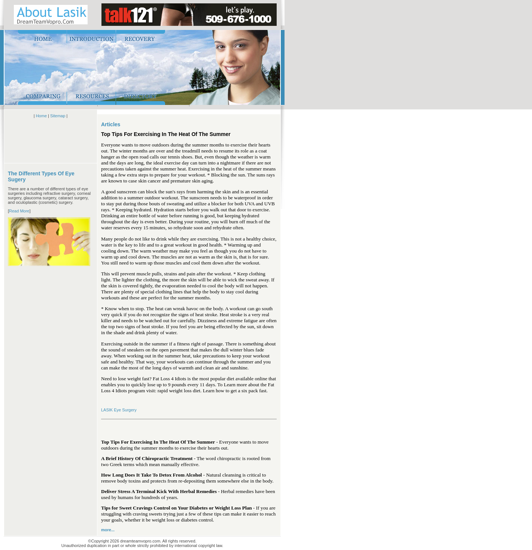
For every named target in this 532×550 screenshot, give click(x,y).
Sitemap (57, 116)
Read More (19, 211)
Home (41, 116)
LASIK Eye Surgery (119, 410)
